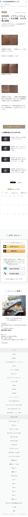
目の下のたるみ (14, 433)
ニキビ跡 (14, 499)
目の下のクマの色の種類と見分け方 (14, 495)
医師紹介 (14, 351)
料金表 (14, 358)
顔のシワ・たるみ (14, 421)
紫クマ (14, 488)
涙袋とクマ (14, 492)
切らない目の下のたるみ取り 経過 (14, 397)
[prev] (2, 193)
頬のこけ (14, 418)
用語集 (14, 378)
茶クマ (14, 484)
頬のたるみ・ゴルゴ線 (14, 445)
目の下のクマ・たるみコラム (14, 370)
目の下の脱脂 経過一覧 (14, 393)
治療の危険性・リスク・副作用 (14, 405)
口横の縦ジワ (14, 453)
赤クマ (14, 472)
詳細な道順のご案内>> (6, 322)
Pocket (20, 182)
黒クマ (14, 480)
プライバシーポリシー (14, 390)
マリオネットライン (14, 441)
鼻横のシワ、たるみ (14, 457)
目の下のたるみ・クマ (14, 414)
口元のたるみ (14, 468)
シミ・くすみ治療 (17, 24)
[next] (4, 193)
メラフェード (5, 24)
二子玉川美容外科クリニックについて (14, 354)
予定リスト (25, 192)
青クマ (14, 476)
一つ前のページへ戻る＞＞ (14, 126)
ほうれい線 (14, 437)
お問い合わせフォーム (11, 255)
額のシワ (14, 460)
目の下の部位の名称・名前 (14, 401)
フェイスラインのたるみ (14, 449)
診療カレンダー (15, 332)
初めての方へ (14, 366)
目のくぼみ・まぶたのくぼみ (14, 425)
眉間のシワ (14, 464)
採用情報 (14, 386)
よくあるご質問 (14, 374)
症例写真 (14, 382)
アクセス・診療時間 (14, 362)
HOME (14, 347)
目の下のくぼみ (14, 429)
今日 (6, 192)
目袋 (14, 503)
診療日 (11, 271)
